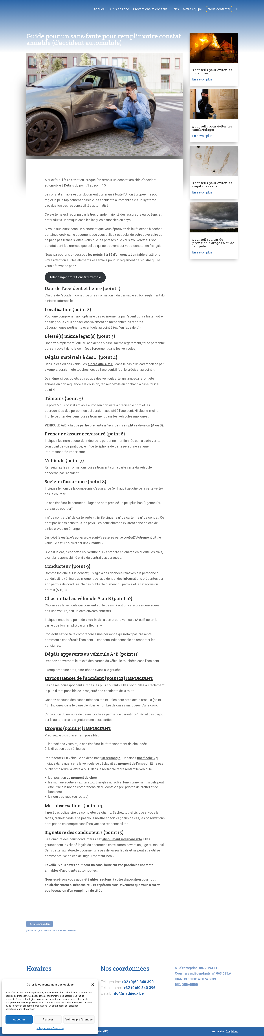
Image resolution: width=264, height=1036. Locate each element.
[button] (93, 984)
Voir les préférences (79, 1019)
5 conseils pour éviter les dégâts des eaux (212, 184)
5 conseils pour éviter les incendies (212, 71)
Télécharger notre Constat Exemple (75, 277)
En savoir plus (202, 79)
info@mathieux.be (128, 993)
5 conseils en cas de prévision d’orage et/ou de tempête (213, 242)
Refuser (48, 1019)
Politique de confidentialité (50, 1028)
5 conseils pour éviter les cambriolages (212, 128)
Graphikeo (232, 1031)
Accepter (19, 1019)
